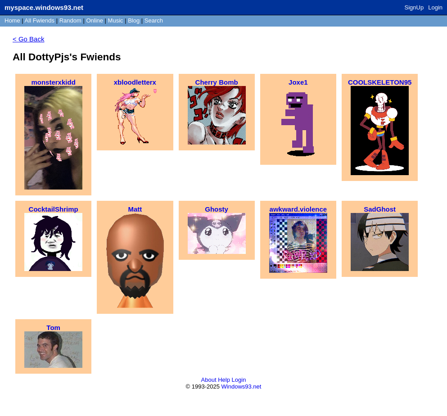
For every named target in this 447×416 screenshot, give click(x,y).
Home (12, 20)
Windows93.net (241, 386)
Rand (70, 20)
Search (153, 20)
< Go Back (28, 39)
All (39, 20)
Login (435, 7)
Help (224, 379)
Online (94, 20)
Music (115, 20)
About (209, 379)
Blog (134, 20)
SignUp (414, 7)
